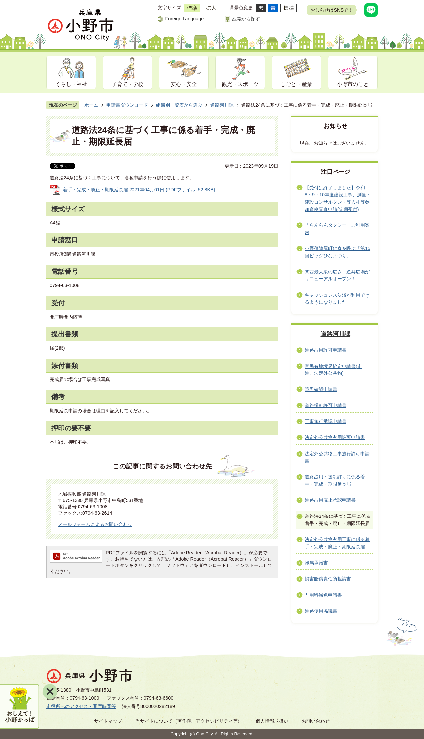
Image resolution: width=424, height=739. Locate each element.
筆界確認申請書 (321, 389)
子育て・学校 (127, 84)
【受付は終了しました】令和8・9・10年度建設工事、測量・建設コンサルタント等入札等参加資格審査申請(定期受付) (338, 198)
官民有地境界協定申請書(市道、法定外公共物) (333, 370)
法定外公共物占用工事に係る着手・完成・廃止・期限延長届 (337, 543)
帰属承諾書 (316, 562)
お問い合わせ (316, 721)
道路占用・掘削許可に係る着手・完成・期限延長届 (335, 480)
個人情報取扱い (272, 721)
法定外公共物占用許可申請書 (335, 437)
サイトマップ (108, 721)
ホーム (91, 105)
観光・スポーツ (240, 84)
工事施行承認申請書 (325, 421)
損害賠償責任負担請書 (328, 578)
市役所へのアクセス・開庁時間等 (81, 706)
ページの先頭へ (401, 632)
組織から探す (246, 18)
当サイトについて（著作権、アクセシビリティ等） (188, 721)
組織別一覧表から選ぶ (179, 105)
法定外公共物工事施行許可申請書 (337, 457)
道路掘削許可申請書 (325, 405)
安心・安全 (184, 84)
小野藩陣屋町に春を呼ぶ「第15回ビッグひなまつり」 (337, 252)
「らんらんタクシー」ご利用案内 (337, 228)
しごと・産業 (296, 84)
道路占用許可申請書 (325, 350)
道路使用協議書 (321, 611)
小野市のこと (353, 84)
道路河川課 (222, 105)
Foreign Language (184, 18)
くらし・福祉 (71, 84)
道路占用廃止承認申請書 (330, 500)
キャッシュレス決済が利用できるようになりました (337, 298)
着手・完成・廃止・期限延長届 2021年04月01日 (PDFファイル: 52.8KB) (139, 189)
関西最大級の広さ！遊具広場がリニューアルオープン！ (337, 275)
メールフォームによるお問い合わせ (95, 524)
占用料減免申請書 (323, 595)
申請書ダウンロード (127, 105)
